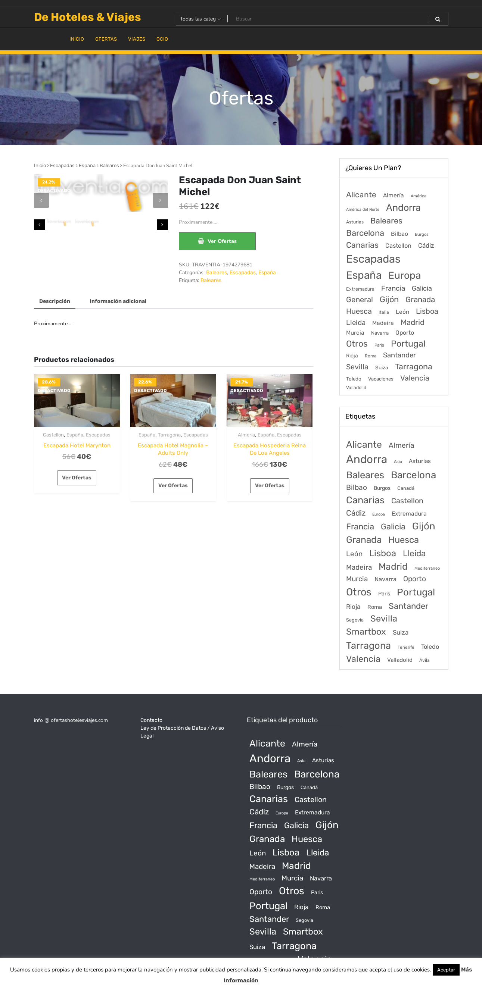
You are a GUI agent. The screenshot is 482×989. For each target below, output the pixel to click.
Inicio (40, 165)
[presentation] (41, 200)
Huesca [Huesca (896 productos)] (403, 540)
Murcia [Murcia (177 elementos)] (355, 332)
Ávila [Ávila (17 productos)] (424, 660)
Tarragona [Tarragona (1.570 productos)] (368, 645)
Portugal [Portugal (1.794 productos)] (416, 592)
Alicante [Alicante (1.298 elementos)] (361, 194)
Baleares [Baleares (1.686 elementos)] (386, 220)
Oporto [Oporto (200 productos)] (414, 579)
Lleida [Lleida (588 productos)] (414, 553)
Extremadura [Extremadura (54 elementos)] (360, 289)
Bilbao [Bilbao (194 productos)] (356, 487)
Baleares (109, 165)
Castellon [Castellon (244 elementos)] (398, 245)
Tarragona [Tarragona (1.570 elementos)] (413, 366)
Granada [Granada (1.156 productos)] (364, 539)
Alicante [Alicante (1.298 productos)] (364, 444)
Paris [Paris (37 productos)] (384, 594)
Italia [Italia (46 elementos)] (384, 312)
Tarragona (169, 435)
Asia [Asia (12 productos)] (398, 461)
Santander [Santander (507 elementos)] (399, 355)
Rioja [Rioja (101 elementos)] (352, 356)
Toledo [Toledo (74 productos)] (430, 646)
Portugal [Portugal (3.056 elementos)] (408, 343)
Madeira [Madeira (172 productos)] (359, 567)
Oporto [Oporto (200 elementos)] (404, 332)
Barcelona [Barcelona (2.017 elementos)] (365, 233)
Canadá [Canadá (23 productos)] (405, 488)
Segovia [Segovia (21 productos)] (355, 620)
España (87, 165)
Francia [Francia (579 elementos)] (393, 288)
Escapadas (62, 165)
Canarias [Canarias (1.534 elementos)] (362, 245)
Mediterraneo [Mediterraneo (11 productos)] (427, 568)
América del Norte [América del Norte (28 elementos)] (362, 209)
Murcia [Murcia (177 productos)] (357, 579)
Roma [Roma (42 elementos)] (370, 356)
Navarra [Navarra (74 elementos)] (380, 333)
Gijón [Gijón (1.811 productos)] (423, 526)
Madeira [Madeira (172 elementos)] (383, 323)
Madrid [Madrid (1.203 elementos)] (413, 322)
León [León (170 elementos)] (402, 312)
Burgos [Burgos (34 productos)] (382, 488)
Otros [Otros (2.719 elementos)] (357, 344)
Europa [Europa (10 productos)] (378, 514)
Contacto (151, 720)
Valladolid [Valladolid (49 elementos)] (356, 387)
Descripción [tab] (54, 301)
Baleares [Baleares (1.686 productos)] (365, 475)
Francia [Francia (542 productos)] (360, 527)
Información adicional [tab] (118, 301)
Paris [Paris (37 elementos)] (379, 345)
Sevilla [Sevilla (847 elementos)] (357, 367)
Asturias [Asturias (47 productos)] (420, 461)
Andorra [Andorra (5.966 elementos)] (403, 207)
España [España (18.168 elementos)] (364, 275)
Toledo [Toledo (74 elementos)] (353, 379)
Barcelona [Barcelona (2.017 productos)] (413, 475)
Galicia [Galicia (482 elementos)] (422, 288)
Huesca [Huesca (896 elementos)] (359, 311)
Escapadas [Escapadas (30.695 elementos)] (373, 259)
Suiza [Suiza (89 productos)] (400, 632)
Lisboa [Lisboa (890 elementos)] (427, 311)
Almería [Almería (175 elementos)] (393, 195)
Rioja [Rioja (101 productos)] (353, 606)
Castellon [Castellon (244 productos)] (407, 500)
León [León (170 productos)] (354, 554)
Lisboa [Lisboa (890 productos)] (382, 553)
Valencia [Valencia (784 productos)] (363, 659)
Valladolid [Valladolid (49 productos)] (400, 660)
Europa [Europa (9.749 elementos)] (404, 275)
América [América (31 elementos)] (418, 196)
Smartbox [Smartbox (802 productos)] (366, 631)
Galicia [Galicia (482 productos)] (393, 526)
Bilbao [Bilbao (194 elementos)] (399, 233)
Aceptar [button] (446, 970)
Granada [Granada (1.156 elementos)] (420, 299)
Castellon (53, 435)
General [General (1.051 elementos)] (359, 299)
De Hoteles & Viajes (87, 17)
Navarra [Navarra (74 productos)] (385, 579)
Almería (246, 435)
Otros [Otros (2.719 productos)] (358, 592)
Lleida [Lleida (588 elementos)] (356, 322)
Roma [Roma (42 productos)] (374, 607)
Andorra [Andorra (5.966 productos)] (366, 459)
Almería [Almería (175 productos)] (401, 445)
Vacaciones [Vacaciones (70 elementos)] (381, 379)
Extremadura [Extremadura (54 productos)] (409, 513)
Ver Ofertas (222, 241)
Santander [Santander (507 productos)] (408, 606)
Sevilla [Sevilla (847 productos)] (383, 618)
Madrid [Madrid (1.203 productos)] (393, 566)
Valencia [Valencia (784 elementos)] (414, 378)
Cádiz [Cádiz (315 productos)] (356, 512)
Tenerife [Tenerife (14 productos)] (406, 647)
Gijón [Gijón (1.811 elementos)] (389, 299)
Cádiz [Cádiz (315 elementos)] (426, 245)
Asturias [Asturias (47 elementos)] (355, 222)
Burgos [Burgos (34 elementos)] (422, 234)
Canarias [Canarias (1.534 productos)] (365, 500)
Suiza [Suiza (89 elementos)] (381, 367)
